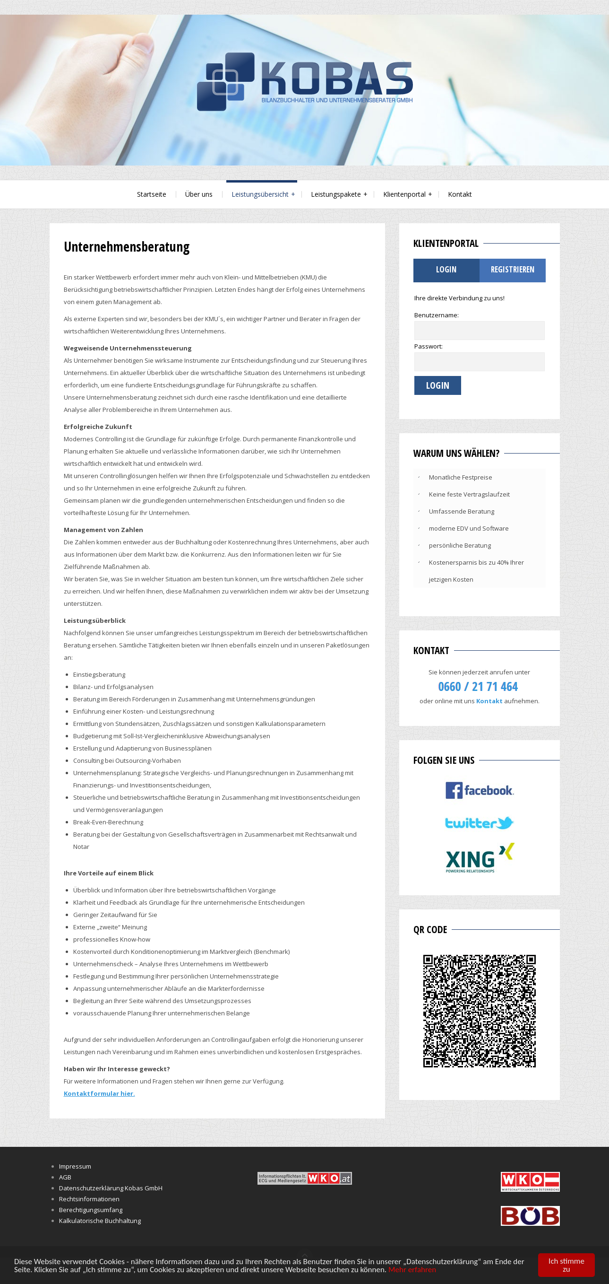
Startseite (151, 194)
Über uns (199, 194)
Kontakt (460, 194)
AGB (65, 1177)
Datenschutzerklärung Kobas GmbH (111, 1188)
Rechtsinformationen (89, 1199)
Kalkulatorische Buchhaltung (100, 1220)
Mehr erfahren (412, 1270)
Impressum (75, 1166)
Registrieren (512, 269)
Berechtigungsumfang (90, 1209)
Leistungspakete (336, 194)
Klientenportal (404, 194)
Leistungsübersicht (260, 194)
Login (446, 269)
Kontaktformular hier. (99, 1093)
